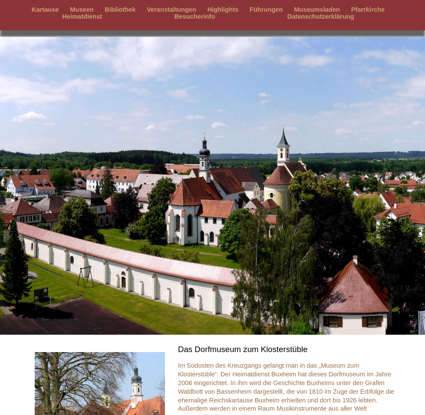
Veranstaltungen (171, 9)
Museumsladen (317, 9)
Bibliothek (120, 9)
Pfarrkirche (368, 9)
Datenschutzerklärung (320, 16)
